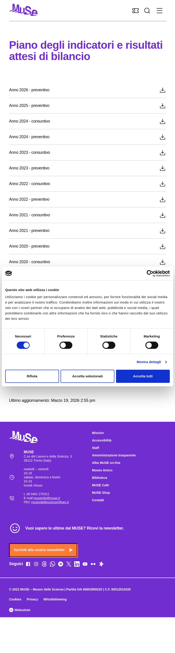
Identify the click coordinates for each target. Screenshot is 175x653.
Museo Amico (102, 470)
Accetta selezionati (87, 376)
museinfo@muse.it (47, 498)
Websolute (19, 610)
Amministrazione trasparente (114, 455)
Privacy (32, 599)
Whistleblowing (55, 599)
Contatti (98, 500)
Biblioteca (99, 478)
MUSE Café (100, 485)
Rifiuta (32, 376)
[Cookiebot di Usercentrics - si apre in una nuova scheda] (150, 273)
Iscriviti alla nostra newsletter (43, 550)
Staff (95, 448)
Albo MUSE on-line (106, 463)
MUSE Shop (101, 492)
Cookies (15, 599)
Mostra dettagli (149, 362)
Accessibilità (101, 440)
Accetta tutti (143, 376)
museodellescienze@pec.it (50, 502)
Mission (98, 433)
